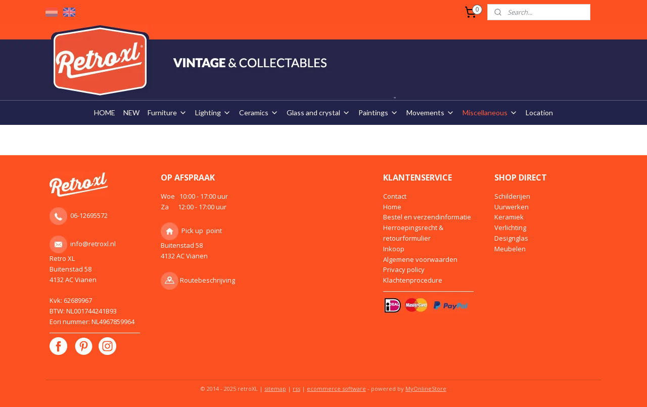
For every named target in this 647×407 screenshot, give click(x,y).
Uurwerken (511, 206)
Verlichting (510, 227)
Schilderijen (512, 196)
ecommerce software (336, 388)
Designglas (511, 238)
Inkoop (393, 248)
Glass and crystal (318, 112)
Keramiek (509, 216)
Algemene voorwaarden (420, 259)
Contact (394, 196)
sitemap (275, 388)
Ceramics (259, 112)
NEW (131, 112)
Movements (430, 112)
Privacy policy (404, 269)
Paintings (378, 112)
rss (296, 388)
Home (392, 206)
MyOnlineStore (425, 388)
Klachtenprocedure (412, 280)
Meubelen (510, 248)
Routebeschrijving (207, 280)
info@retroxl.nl (93, 243)
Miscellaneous (490, 112)
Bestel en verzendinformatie (427, 216)
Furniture (167, 112)
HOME (104, 112)
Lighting (213, 112)
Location (539, 112)
